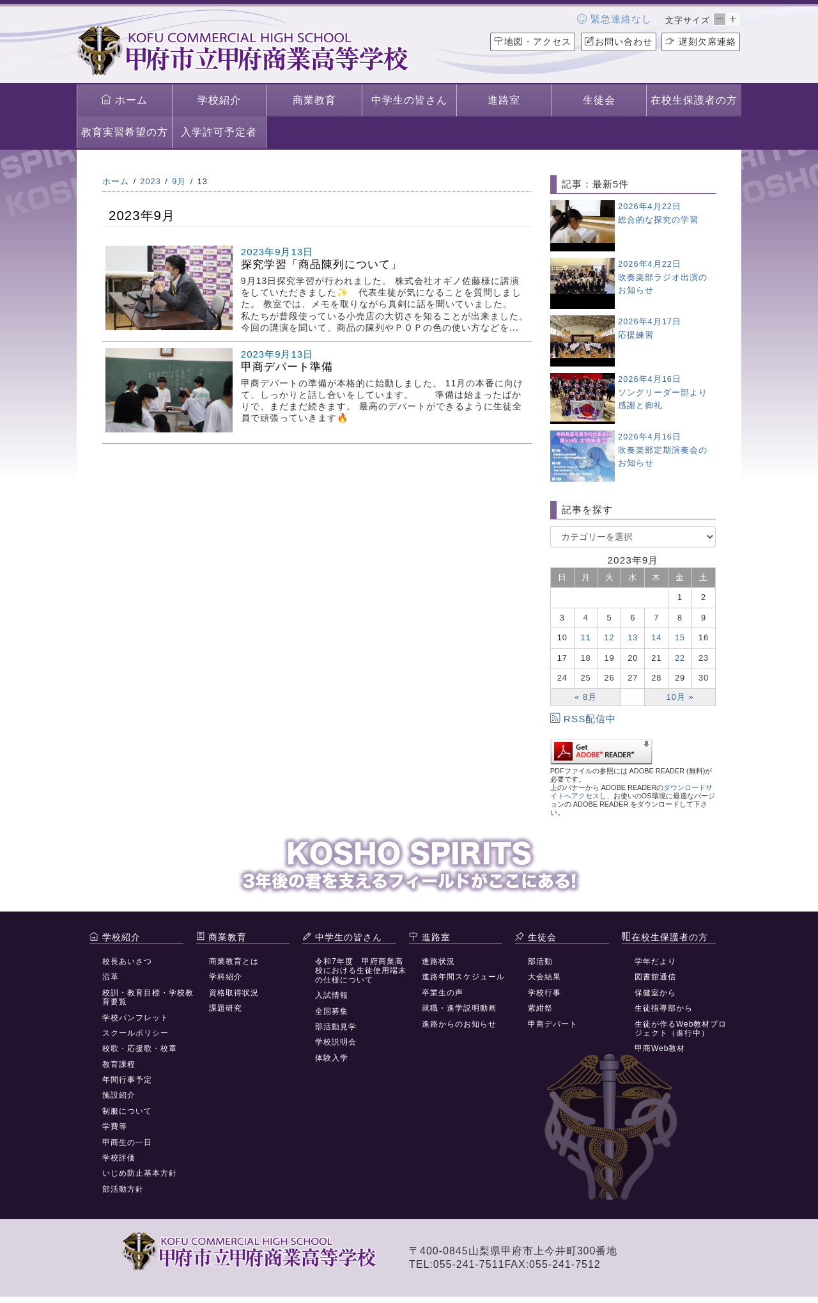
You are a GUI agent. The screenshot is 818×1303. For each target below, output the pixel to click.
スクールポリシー (135, 1033)
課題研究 (225, 1008)
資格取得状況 (234, 992)
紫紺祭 (540, 1008)
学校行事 (544, 992)
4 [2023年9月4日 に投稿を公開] (586, 617)
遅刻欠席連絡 (700, 41)
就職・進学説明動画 (459, 1008)
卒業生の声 (442, 992)
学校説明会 (336, 1042)
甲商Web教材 (660, 1048)
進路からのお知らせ (459, 1024)
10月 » (680, 697)
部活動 (540, 961)
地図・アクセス (532, 41)
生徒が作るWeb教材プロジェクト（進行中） (681, 1029)
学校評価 (118, 1157)
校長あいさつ (127, 961)
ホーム (124, 100)
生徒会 (599, 100)
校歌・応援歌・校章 (139, 1048)
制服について (127, 1111)
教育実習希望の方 (124, 132)
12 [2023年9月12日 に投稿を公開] (609, 637)
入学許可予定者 (219, 132)
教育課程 (118, 1064)
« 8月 (586, 697)
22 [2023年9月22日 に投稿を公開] (680, 658)
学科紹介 (225, 976)
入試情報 (331, 995)
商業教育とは (234, 961)
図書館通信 (655, 976)
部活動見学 (336, 1026)
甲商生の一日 (127, 1142)
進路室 (504, 100)
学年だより (655, 961)
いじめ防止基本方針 (139, 1173)
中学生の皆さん (409, 100)
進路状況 (438, 961)
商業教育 (314, 100)
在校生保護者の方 (694, 100)
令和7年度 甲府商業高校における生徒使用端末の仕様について (360, 970)
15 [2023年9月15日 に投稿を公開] (680, 637)
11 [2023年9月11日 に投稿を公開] (586, 637)
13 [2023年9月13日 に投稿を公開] (633, 637)
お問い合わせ (618, 41)
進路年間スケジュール (463, 976)
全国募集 (331, 1011)
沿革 (110, 976)
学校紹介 (219, 100)
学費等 (114, 1126)
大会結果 (544, 976)
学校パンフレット (135, 1017)
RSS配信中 (583, 718)
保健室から (655, 992)
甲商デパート (553, 1024)
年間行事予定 (127, 1079)
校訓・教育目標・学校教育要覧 (148, 997)
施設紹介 (118, 1095)
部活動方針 (123, 1189)
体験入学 (331, 1058)
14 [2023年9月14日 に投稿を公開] (656, 637)
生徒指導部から (664, 1008)
